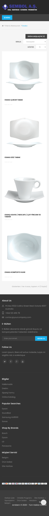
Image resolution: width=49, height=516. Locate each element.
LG (3, 441)
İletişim (5, 457)
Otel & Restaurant (12, 26)
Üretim (5, 388)
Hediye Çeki (10, 498)
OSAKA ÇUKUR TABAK (14, 100)
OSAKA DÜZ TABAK (12, 157)
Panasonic (6, 446)
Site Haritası (7, 466)
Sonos (4, 421)
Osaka (24, 26)
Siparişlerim (10, 500)
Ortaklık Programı (24, 498)
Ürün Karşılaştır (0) (36, 36)
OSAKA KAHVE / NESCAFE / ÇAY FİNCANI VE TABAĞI (23, 215)
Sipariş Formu (8, 392)
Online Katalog (8, 397)
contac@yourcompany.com (18, 317)
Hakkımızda (7, 384)
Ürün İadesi (7, 462)
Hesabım (33, 500)
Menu (7, 17)
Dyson (5, 408)
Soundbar (6, 413)
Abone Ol (41, 338)
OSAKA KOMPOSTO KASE (15, 272)
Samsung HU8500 (10, 417)
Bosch (4, 433)
